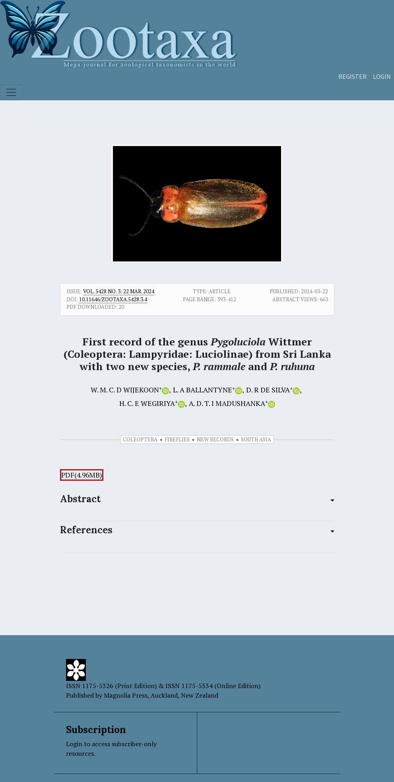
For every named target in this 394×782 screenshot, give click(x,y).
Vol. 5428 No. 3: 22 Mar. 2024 (118, 291)
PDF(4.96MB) (81, 475)
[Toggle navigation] (11, 92)
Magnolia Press (126, 695)
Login (382, 76)
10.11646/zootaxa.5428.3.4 (113, 299)
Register (352, 76)
